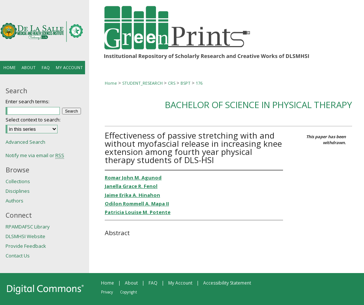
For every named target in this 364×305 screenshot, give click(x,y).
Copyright (128, 292)
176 (199, 83)
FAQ (153, 283)
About (131, 283)
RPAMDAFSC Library (28, 226)
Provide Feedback (26, 246)
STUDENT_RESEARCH (142, 83)
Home (111, 83)
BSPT (186, 83)
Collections (18, 181)
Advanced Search (25, 142)
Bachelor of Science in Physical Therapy (258, 104)
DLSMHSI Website (25, 236)
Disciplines (18, 191)
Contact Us (18, 255)
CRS (171, 83)
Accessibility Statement (227, 283)
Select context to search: (33, 119)
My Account (180, 283)
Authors (14, 200)
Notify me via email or (35, 155)
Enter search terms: (27, 101)
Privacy (107, 292)
